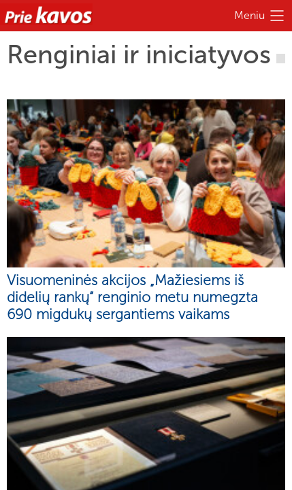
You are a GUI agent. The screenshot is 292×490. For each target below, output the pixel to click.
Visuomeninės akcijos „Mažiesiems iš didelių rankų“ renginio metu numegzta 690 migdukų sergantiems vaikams (132, 297)
